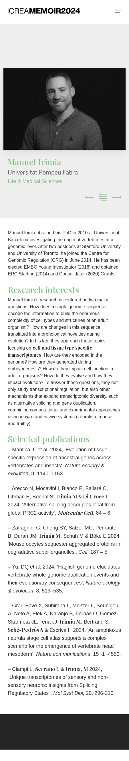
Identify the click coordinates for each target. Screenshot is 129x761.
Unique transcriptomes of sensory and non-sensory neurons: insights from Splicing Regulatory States (58, 685)
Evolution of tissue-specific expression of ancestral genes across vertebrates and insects (59, 457)
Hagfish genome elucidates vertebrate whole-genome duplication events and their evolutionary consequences (64, 575)
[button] (118, 10)
